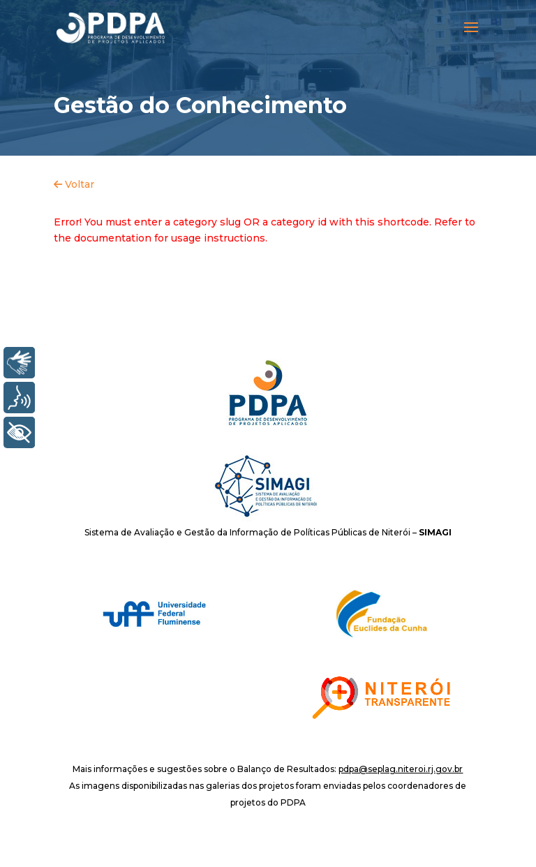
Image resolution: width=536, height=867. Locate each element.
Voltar (74, 184)
